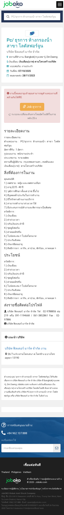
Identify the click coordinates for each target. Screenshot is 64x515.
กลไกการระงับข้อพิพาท (51, 489)
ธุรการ (21, 40)
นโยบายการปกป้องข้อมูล (30, 489)
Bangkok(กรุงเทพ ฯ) (35, 57)
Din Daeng (52, 57)
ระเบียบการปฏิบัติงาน (10, 489)
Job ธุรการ (32, 107)
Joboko (13, 4)
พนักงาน (21, 153)
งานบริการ (28, 199)
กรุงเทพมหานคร (32, 161)
